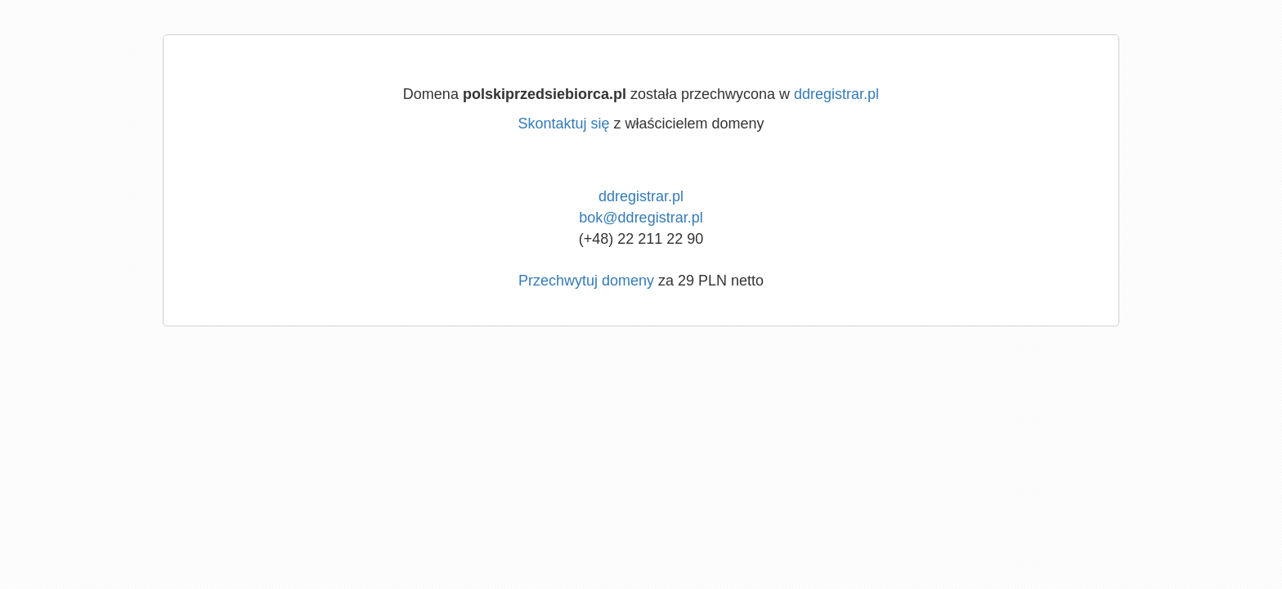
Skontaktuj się (563, 123)
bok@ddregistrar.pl (640, 217)
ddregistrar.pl (836, 94)
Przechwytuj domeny (586, 280)
